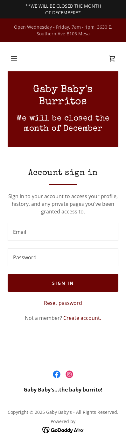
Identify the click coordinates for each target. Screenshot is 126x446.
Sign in (63, 283)
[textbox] (63, 232)
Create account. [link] (82, 317)
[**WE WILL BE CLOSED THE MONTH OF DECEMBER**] (63, 9)
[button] (14, 58)
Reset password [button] (63, 302)
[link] (112, 58)
